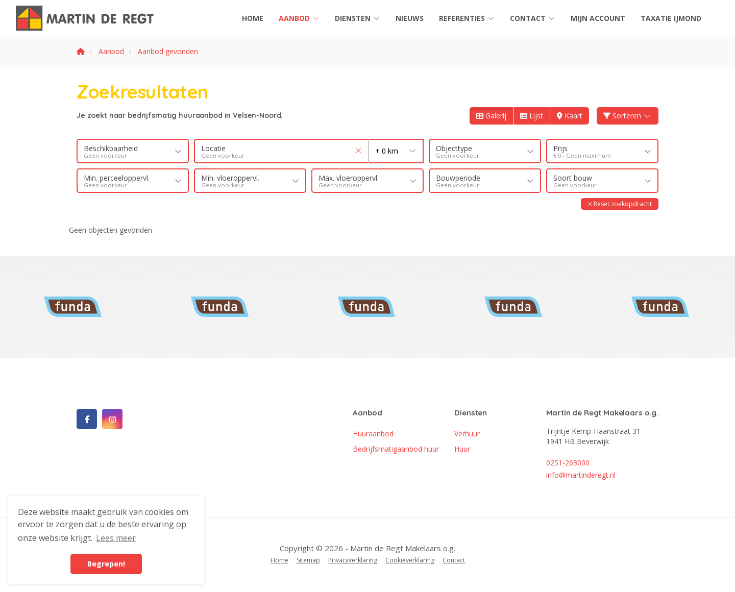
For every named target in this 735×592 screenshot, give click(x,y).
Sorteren (627, 115)
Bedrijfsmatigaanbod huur (396, 449)
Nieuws (410, 18)
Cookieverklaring (409, 560)
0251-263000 (568, 462)
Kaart (569, 115)
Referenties (467, 18)
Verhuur (467, 433)
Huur (462, 449)
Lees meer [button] (116, 538)
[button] (619, 204)
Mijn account (598, 18)
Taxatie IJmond (671, 18)
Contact (532, 18)
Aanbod (299, 18)
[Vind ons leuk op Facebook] (87, 419)
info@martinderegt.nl (581, 475)
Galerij (491, 115)
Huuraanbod (373, 433)
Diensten (357, 18)
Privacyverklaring (352, 560)
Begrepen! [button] (106, 564)
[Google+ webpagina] (112, 419)
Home (252, 18)
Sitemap (308, 560)
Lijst (531, 115)
